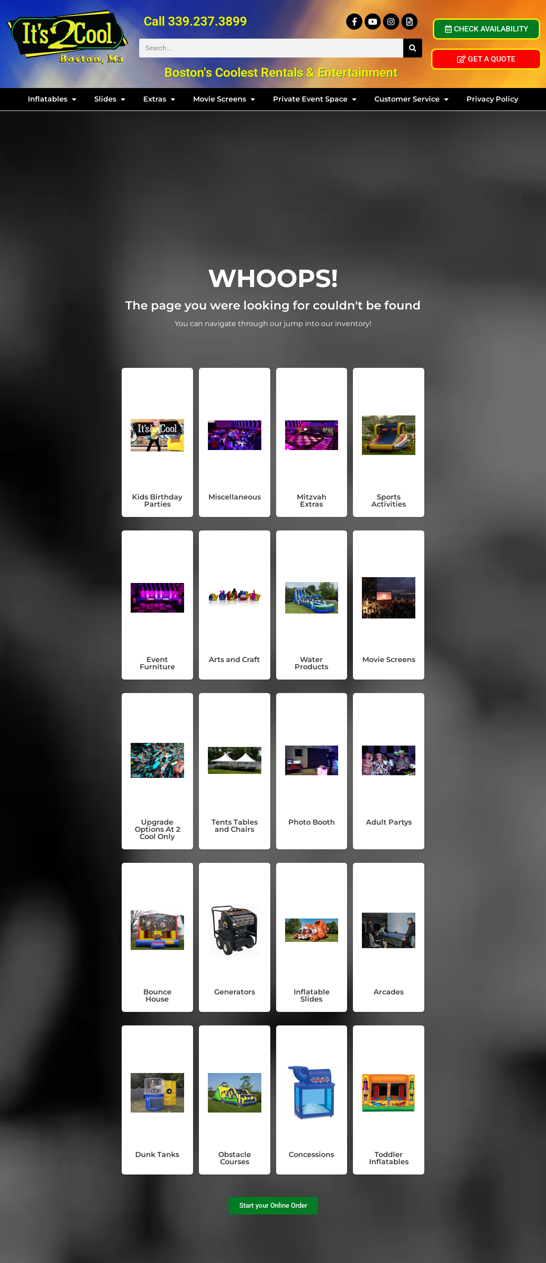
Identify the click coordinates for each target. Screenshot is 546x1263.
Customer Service (411, 99)
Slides (109, 99)
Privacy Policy (492, 99)
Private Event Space (315, 99)
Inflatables (52, 99)
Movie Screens (224, 99)
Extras (159, 99)
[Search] (412, 48)
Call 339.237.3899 (195, 21)
